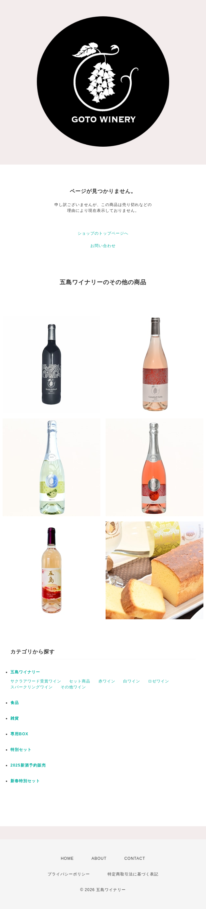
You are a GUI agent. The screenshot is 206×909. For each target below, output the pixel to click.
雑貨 (14, 718)
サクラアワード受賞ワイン (35, 681)
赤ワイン (106, 681)
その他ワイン (73, 687)
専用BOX (19, 734)
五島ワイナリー (25, 672)
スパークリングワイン (31, 687)
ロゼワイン (158, 681)
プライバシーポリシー (69, 874)
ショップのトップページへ (103, 233)
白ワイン (131, 681)
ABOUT (99, 858)
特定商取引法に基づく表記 (133, 874)
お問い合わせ (103, 245)
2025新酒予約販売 (28, 765)
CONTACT (134, 858)
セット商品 (79, 681)
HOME (67, 858)
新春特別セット (25, 781)
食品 (14, 702)
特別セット (21, 749)
